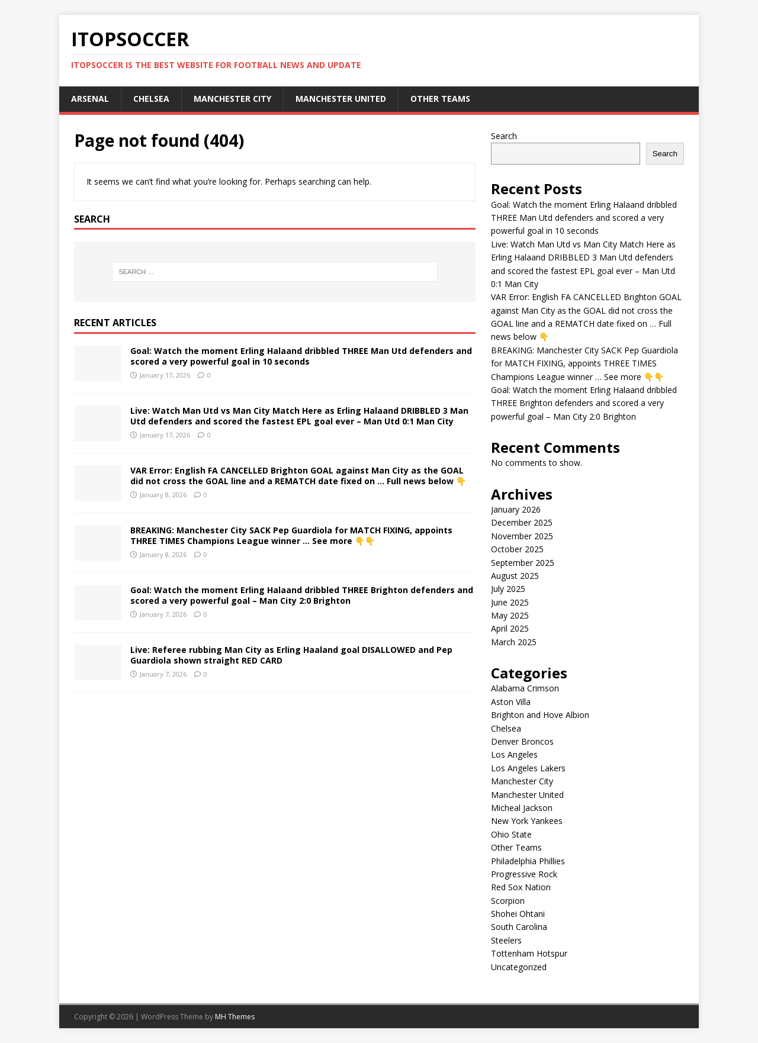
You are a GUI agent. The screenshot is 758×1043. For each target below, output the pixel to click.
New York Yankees (527, 820)
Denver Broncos (522, 741)
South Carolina (519, 926)
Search (504, 135)
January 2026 (516, 509)
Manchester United (341, 98)
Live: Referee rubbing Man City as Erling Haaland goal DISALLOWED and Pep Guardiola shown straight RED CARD (291, 655)
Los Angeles (514, 754)
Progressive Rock (524, 874)
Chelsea (151, 98)
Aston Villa (511, 701)
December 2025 (522, 522)
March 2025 (514, 642)
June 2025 (510, 602)
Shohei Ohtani (518, 913)
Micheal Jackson (522, 807)
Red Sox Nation (521, 887)
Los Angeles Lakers (528, 768)
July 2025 (508, 588)
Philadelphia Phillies (528, 861)
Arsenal (90, 98)
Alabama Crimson (525, 688)
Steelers (506, 940)
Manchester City (232, 98)
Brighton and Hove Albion (540, 714)
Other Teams (440, 98)
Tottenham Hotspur (529, 953)
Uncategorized (519, 967)
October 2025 (517, 549)
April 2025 (510, 628)
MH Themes (235, 1017)
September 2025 (522, 562)
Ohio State (511, 834)
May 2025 (510, 615)
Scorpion (508, 900)
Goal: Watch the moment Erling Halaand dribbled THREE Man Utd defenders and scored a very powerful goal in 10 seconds (301, 356)
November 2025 (522, 536)
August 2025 (515, 575)
